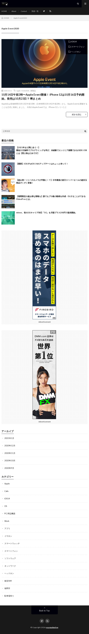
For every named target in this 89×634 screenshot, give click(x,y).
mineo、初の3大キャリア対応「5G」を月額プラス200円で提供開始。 (46, 212)
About (13, 11)
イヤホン (8, 536)
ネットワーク (10, 566)
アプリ (7, 528)
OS (5, 506)
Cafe (6, 491)
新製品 (33, 90)
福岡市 (7, 588)
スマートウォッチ (12, 543)
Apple (7, 483)
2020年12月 (9, 445)
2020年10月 (9, 460)
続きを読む (76, 114)
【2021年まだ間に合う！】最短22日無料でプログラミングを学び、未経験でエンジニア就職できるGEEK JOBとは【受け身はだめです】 (51, 150)
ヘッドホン (76, 51)
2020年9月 (9, 468)
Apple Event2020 (22, 90)
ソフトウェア (10, 558)
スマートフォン (78, 46)
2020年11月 (9, 453)
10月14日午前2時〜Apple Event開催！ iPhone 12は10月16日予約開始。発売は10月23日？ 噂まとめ (42, 96)
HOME (4, 11)
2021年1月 (9, 438)
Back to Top (44, 610)
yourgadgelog (52, 627)
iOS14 (74, 41)
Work (6, 521)
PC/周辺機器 (9, 513)
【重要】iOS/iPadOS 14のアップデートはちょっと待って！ (42, 164)
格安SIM (8, 581)
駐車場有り (9, 596)
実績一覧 (35, 11)
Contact (24, 11)
